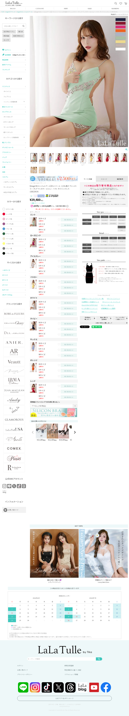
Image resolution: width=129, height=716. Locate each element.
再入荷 (21, 32)
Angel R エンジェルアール (24, 12)
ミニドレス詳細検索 (10, 102)
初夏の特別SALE (18, 36)
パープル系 (9, 224)
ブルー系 (9, 229)
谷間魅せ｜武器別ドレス (90, 302)
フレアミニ (7, 96)
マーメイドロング (10, 127)
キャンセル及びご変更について (120, 318)
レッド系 (9, 214)
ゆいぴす (6, 40)
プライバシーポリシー (24, 674)
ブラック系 (10, 253)
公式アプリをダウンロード (64, 698)
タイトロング (8, 117)
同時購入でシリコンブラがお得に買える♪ (45, 402)
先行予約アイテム (9, 32)
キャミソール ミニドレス (111, 302)
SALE (90, 8)
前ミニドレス (8, 132)
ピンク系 (9, 219)
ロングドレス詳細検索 (11, 137)
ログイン (20, 665)
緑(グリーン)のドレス (89, 312)
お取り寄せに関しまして (104, 323)
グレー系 (9, 248)
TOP (2, 12)
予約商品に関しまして (88, 318)
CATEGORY (40, 8)
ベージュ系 (9, 239)
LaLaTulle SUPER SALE (90, 305)
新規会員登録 (69, 665)
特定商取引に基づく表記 (72, 670)
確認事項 (120, 179)
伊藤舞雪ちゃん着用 (108, 308)
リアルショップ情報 (71, 674)
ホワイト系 (10, 209)
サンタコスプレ (9, 187)
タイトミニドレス (114, 298)
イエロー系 (10, 243)
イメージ (104, 179)
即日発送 (6, 36)
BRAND (12, 8)
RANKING (115, 8)
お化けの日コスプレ (10, 192)
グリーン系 (9, 234)
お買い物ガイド (22, 670)
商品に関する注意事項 (104, 318)
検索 (99, 658)
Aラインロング (8, 122)
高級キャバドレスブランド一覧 (93, 298)
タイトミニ (7, 91)
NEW (66, 8)
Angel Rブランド (10, 12)
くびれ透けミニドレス (90, 308)
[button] (33, 432)
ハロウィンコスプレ (10, 182)
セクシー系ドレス (108, 305)
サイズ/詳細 (88, 179)
